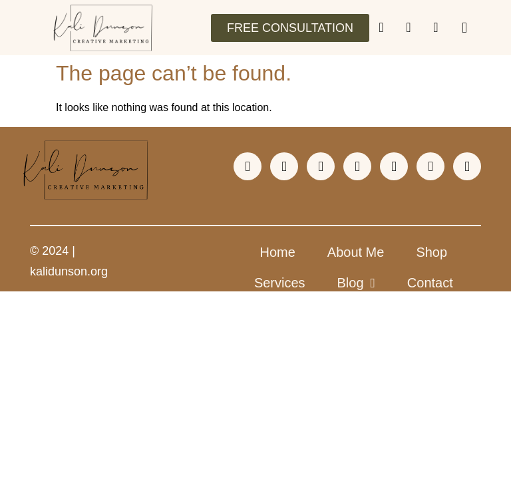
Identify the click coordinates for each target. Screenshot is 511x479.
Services (279, 282)
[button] (464, 28)
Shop (431, 252)
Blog (356, 282)
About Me (356, 252)
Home (277, 252)
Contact (430, 282)
